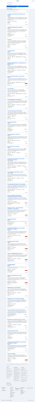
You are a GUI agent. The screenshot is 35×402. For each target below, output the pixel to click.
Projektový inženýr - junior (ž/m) (13, 146)
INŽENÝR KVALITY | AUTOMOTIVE (13, 287)
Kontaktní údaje (12, 390)
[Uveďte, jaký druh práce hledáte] (17, 3)
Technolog (9, 39)
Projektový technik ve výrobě (12, 241)
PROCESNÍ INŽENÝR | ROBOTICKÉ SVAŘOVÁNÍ (16, 184)
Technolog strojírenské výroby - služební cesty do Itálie (16, 15)
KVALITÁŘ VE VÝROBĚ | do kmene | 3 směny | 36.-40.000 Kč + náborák (16, 229)
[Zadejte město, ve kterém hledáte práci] (17, 4)
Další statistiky (17, 9)
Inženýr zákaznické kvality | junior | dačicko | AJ (16, 310)
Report (26, 24)
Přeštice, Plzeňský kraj (9, 373)
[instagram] (29, 388)
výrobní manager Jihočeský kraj (17, 372)
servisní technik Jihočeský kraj (17, 369)
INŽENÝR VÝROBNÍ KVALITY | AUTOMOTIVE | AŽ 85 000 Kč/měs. (16, 63)
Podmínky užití (3, 400)
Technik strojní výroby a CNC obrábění (14, 110)
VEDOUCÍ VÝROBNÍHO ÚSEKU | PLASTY (15, 253)
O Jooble (11, 389)
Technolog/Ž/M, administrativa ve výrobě (15, 172)
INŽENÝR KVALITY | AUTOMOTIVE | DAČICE (15, 298)
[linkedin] (32, 388)
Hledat (17, 6)
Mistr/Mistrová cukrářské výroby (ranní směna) (16, 319)
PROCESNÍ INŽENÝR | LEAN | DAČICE (14, 99)
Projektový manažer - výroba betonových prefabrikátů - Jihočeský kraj (15, 208)
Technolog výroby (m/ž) (11, 122)
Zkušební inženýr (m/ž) (11, 219)
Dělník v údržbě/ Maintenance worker (14, 275)
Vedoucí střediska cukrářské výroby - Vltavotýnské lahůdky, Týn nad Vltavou (14, 196)
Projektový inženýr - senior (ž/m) (13, 134)
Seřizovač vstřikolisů (11, 353)
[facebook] (27, 388)
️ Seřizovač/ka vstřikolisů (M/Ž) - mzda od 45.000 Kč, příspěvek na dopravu (16, 343)
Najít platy (22, 393)
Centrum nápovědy (12, 392)
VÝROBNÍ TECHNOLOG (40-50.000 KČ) (14, 27)
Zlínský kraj (8, 369)
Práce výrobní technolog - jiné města (12, 396)
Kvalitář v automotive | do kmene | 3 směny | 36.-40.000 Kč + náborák (15, 159)
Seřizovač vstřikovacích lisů (12, 330)
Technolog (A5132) (11, 50)
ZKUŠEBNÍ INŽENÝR (11, 264)
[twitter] (30, 388)
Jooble (32, 400)
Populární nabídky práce (9, 384)
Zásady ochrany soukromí (9, 400)
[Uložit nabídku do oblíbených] (27, 14)
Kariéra (11, 391)
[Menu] (1, 1)
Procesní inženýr (10, 88)
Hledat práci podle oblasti (9, 385)
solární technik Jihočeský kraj (17, 377)
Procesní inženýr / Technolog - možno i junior (15, 76)
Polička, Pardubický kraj (9, 370)
